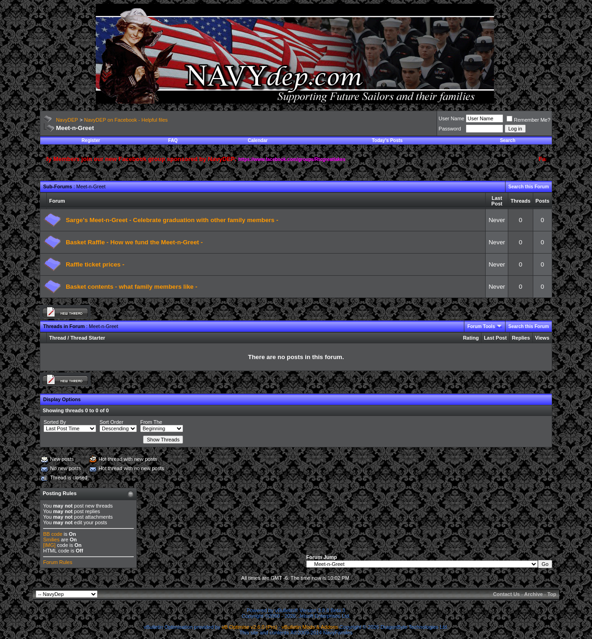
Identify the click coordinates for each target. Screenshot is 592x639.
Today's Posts (387, 140)
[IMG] (49, 545)
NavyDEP (67, 120)
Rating (471, 338)
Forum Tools (481, 326)
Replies (521, 338)
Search (507, 140)
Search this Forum (528, 186)
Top (551, 594)
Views (542, 338)
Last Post (495, 338)
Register (90, 140)
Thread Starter (87, 338)
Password (449, 128)
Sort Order (111, 422)
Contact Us (506, 594)
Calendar (258, 140)
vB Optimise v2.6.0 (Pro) (250, 627)
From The (151, 422)
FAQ (173, 140)
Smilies (51, 539)
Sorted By (54, 422)
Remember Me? (528, 120)
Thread (57, 338)
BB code (52, 534)
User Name (451, 118)
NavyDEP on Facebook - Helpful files (126, 120)
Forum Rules (57, 562)
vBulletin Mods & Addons (310, 627)
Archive (533, 594)
